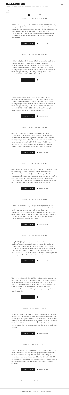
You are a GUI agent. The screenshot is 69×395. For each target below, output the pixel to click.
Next (46, 381)
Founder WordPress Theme (27, 392)
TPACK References (15, 3)
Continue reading (28, 43)
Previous (24, 381)
